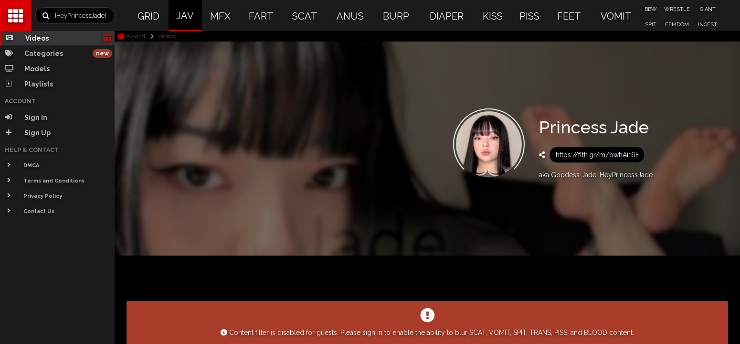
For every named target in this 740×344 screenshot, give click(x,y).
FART (261, 16)
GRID (148, 16)
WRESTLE (677, 9)
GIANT (708, 9)
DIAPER (447, 16)
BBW (651, 9)
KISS (493, 16)
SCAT (304, 16)
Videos (161, 36)
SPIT (650, 25)
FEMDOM (677, 25)
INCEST (707, 25)
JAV (185, 16)
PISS (529, 16)
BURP (396, 16)
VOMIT (616, 16)
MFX (220, 16)
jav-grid (131, 36)
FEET (569, 16)
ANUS (350, 16)
